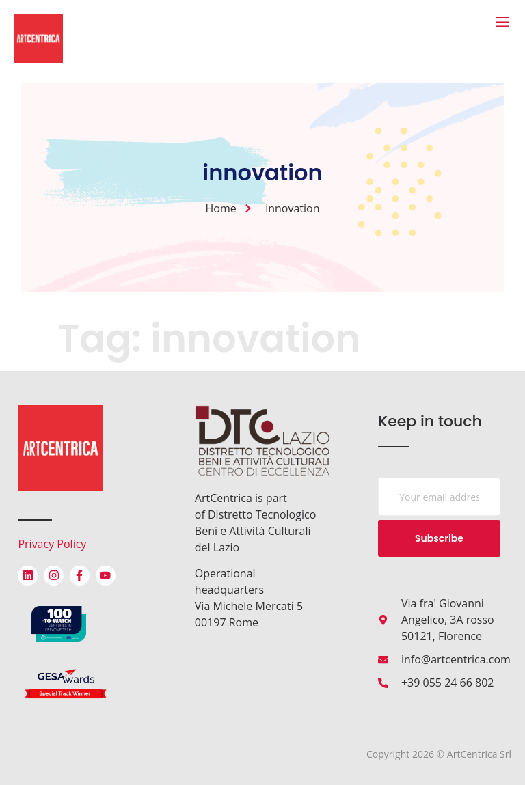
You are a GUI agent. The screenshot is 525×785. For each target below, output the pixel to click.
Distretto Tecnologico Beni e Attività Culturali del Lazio (255, 531)
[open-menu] (502, 22)
